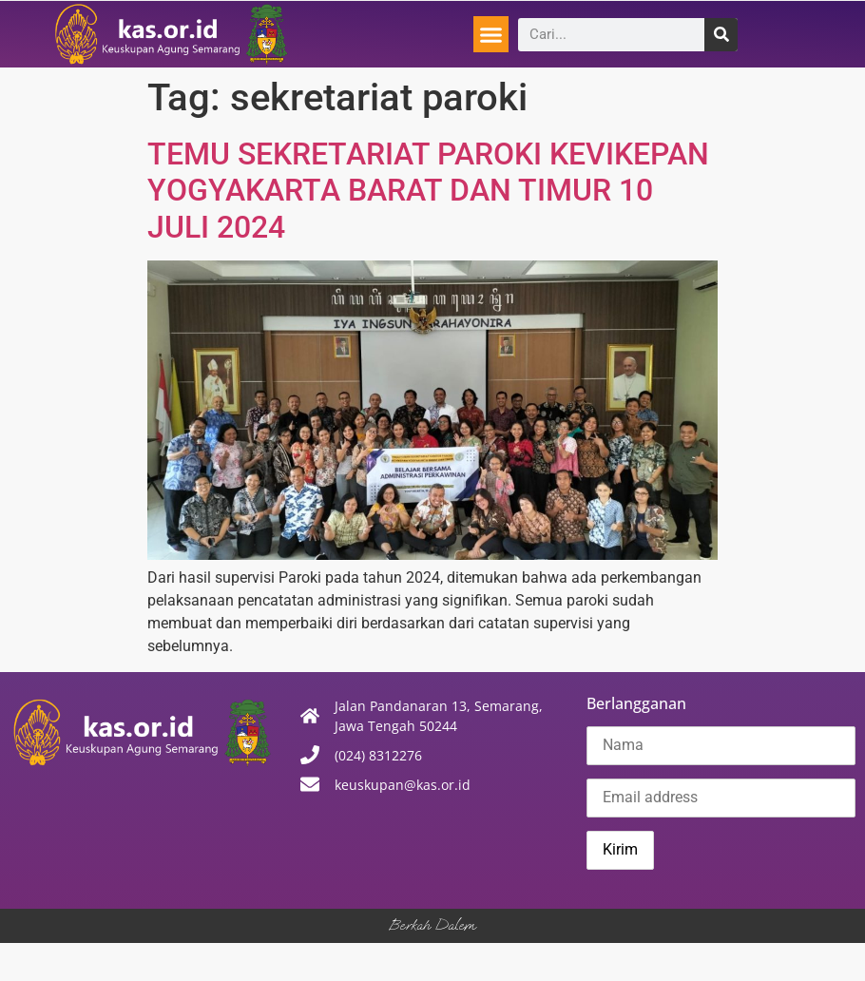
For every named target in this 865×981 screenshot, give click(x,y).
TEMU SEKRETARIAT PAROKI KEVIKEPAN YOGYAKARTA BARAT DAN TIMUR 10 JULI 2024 (428, 190)
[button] (491, 34)
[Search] (721, 34)
